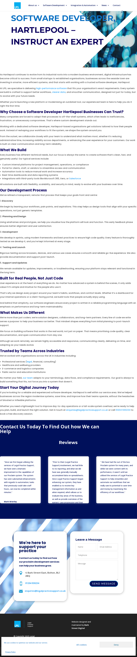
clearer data (59, 92)
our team (28, 377)
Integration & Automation (83, 5)
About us (32, 5)
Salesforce (75, 178)
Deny (116, 644)
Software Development (54, 5)
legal (29, 361)
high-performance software (51, 88)
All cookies (81, 644)
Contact (116, 5)
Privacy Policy (10, 652)
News (104, 5)
